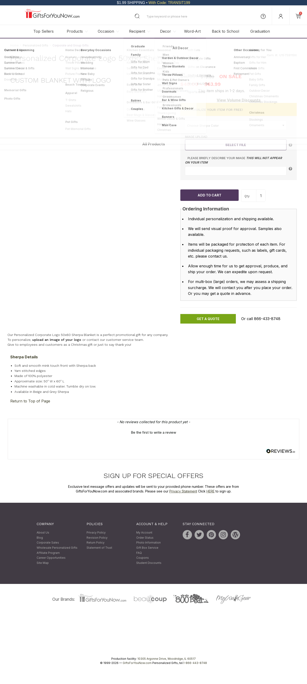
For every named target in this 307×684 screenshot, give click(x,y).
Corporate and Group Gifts (70, 45)
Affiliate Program (48, 553)
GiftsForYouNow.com (137, 663)
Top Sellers (43, 31)
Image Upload (196, 137)
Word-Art (192, 31)
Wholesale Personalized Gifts (57, 547)
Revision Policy (97, 537)
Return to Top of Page (30, 401)
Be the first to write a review (153, 432)
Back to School (225, 31)
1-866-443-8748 (195, 663)
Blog (40, 537)
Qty (247, 196)
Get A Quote (208, 319)
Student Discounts (148, 563)
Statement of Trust (99, 547)
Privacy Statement (183, 491)
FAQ (139, 553)
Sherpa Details (24, 357)
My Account (144, 532)
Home (14, 45)
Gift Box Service (147, 547)
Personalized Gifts (35, 45)
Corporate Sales (48, 542)
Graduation (260, 31)
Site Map (43, 563)
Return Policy (96, 542)
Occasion (106, 31)
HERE (210, 491)
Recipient (137, 31)
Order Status (145, 537)
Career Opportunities (51, 558)
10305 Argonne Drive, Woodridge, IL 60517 (166, 659)
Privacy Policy (96, 532)
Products (75, 31)
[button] (153, 432)
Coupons (142, 558)
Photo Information (148, 542)
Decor (165, 31)
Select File (235, 145)
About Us (43, 532)
